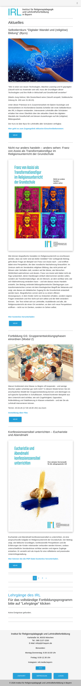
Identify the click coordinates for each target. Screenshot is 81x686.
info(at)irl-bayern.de (43, 643)
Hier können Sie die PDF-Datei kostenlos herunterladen (33, 559)
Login (61, 676)
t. (36, 128)
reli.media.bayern (45, 662)
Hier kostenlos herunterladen (21, 317)
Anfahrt (21, 676)
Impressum (42, 676)
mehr (15, 135)
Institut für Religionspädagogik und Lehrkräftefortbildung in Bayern (44, 683)
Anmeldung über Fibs (18, 413)
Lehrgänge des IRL (24, 595)
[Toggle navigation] (77, 3)
